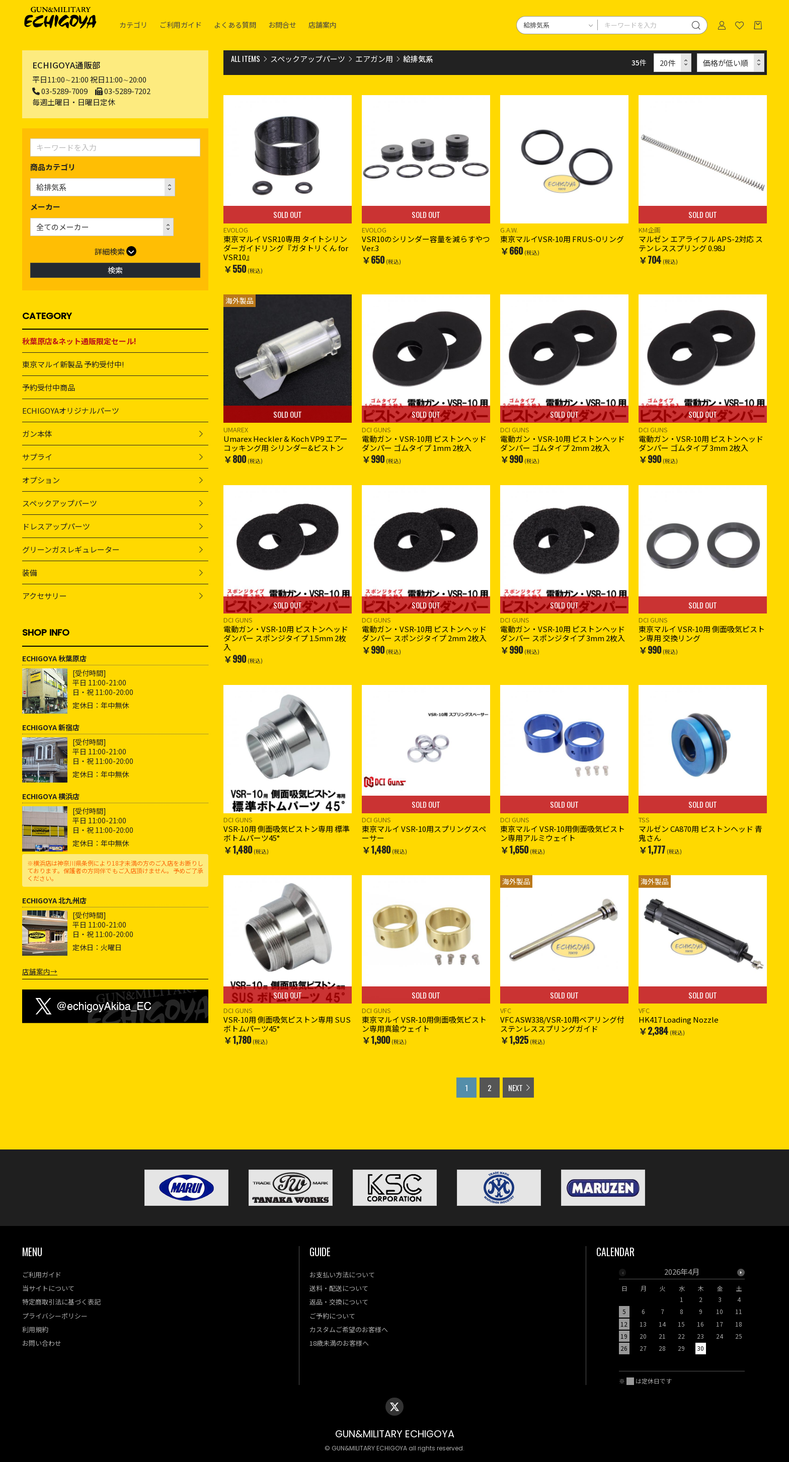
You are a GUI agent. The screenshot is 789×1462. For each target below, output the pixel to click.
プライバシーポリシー (55, 1316)
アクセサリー (44, 595)
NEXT (515, 1087)
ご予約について (332, 1316)
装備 (29, 572)
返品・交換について (338, 1301)
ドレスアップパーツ (56, 526)
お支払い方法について (342, 1274)
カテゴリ (133, 25)
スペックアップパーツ (59, 503)
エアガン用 (374, 58)
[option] (682, 1313)
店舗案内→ (39, 971)
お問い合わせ (41, 1343)
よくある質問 (235, 25)
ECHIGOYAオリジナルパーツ (70, 410)
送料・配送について (338, 1288)
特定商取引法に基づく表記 (61, 1301)
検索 (115, 270)
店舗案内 (322, 25)
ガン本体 (37, 433)
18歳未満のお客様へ (339, 1343)
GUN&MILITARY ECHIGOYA (394, 1434)
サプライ (37, 456)
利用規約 (35, 1329)
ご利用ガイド (181, 25)
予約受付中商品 (48, 387)
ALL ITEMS (245, 58)
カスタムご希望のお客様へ (348, 1329)
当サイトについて (48, 1288)
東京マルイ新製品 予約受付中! (73, 364)
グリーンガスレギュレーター (71, 549)
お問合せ (282, 25)
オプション (41, 480)
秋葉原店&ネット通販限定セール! (79, 341)
